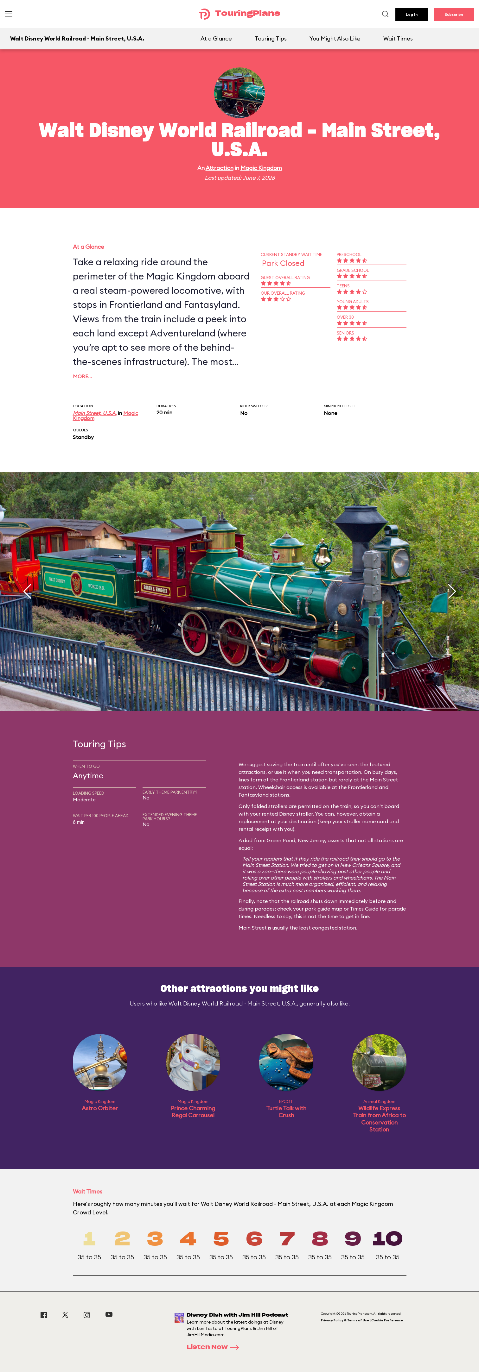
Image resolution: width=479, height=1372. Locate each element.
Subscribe (454, 14)
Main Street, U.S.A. (95, 413)
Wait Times (398, 38)
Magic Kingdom (261, 168)
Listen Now (215, 1347)
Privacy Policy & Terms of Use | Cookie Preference (362, 1320)
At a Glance (216, 38)
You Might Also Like (335, 38)
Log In (412, 14)
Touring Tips (271, 38)
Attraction (219, 168)
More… (82, 376)
